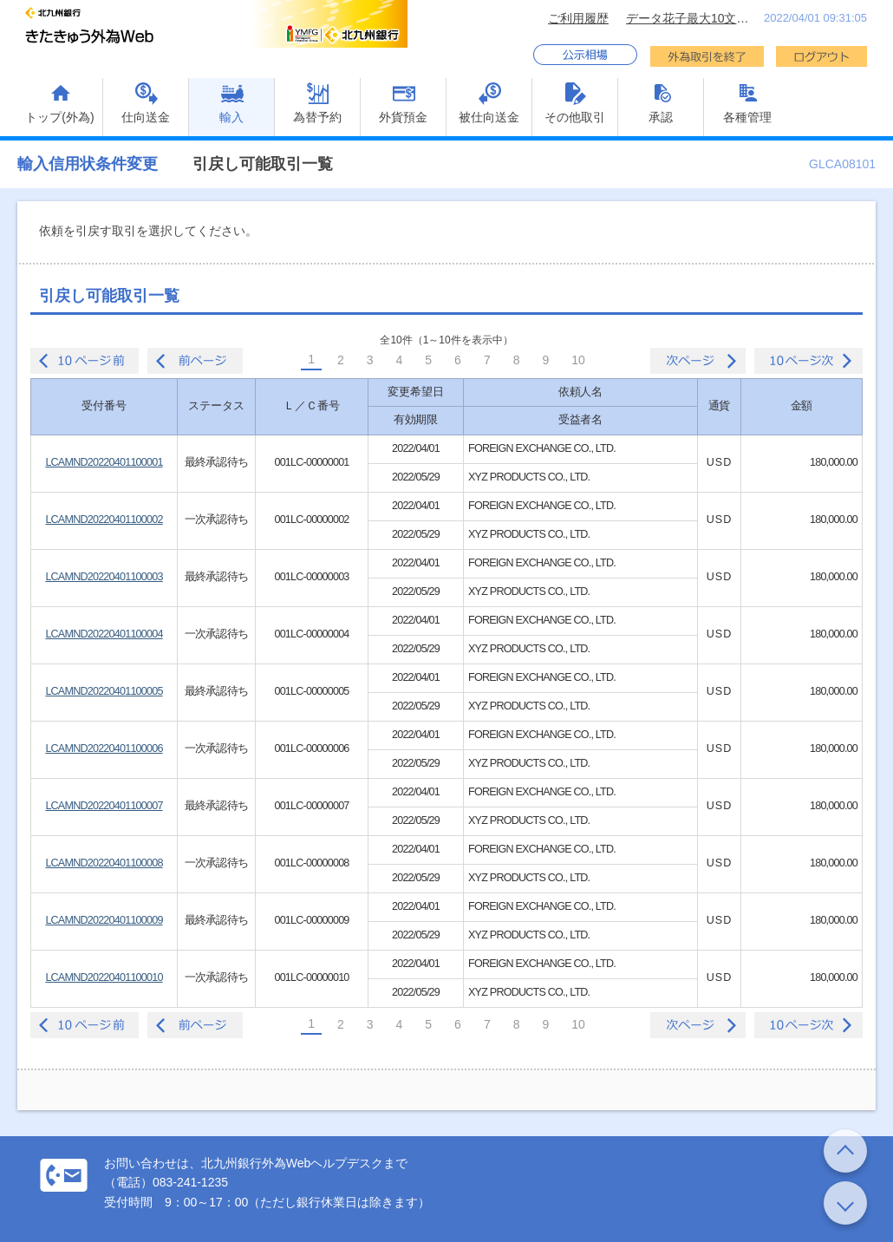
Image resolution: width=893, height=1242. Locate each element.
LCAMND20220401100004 (103, 634)
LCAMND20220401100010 (103, 977)
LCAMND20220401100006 (103, 748)
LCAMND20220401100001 (103, 462)
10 (578, 360)
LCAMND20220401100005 (103, 691)
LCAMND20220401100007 (103, 806)
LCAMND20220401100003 (103, 577)
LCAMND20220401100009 (103, 920)
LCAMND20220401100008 (103, 863)
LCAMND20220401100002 (103, 519)
